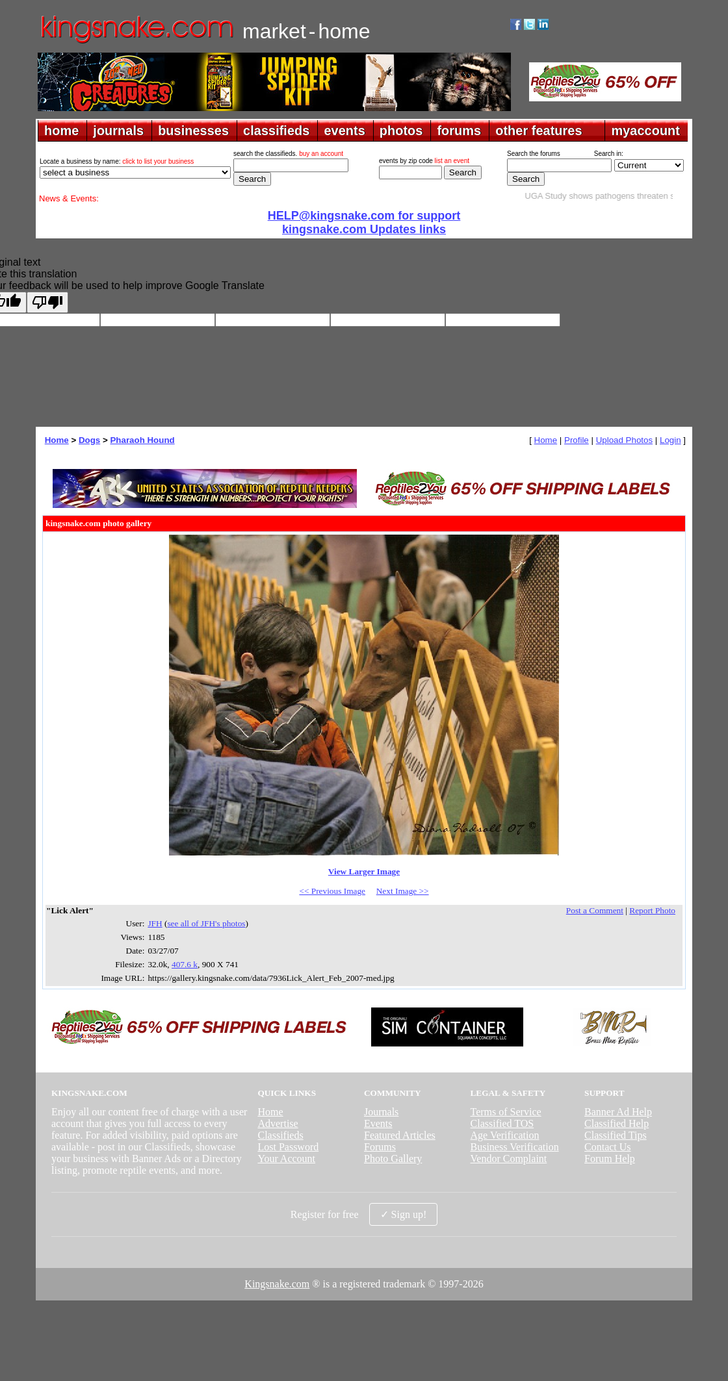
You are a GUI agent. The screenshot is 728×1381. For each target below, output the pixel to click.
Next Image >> (402, 891)
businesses (193, 130)
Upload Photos (624, 440)
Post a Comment (594, 910)
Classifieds (280, 1135)
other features (538, 130)
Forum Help (609, 1158)
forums (459, 130)
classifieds (276, 130)
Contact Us (607, 1146)
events (344, 130)
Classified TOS (502, 1123)
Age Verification (505, 1135)
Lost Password (287, 1146)
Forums (380, 1146)
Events (378, 1123)
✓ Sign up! (403, 1214)
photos (401, 130)
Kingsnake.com (276, 1283)
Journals (381, 1111)
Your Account (286, 1158)
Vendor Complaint (509, 1158)
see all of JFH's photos (206, 923)
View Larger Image (364, 871)
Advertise (277, 1123)
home (61, 130)
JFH (155, 923)
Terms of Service (506, 1111)
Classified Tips (615, 1135)
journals (118, 130)
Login (670, 440)
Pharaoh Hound (142, 440)
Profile (576, 440)
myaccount (645, 130)
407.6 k (185, 964)
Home (57, 440)
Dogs (89, 440)
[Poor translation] (47, 302)
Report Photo (652, 910)
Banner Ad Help (618, 1111)
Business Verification (515, 1146)
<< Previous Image (332, 891)
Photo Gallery (393, 1158)
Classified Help (616, 1123)
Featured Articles (400, 1135)
